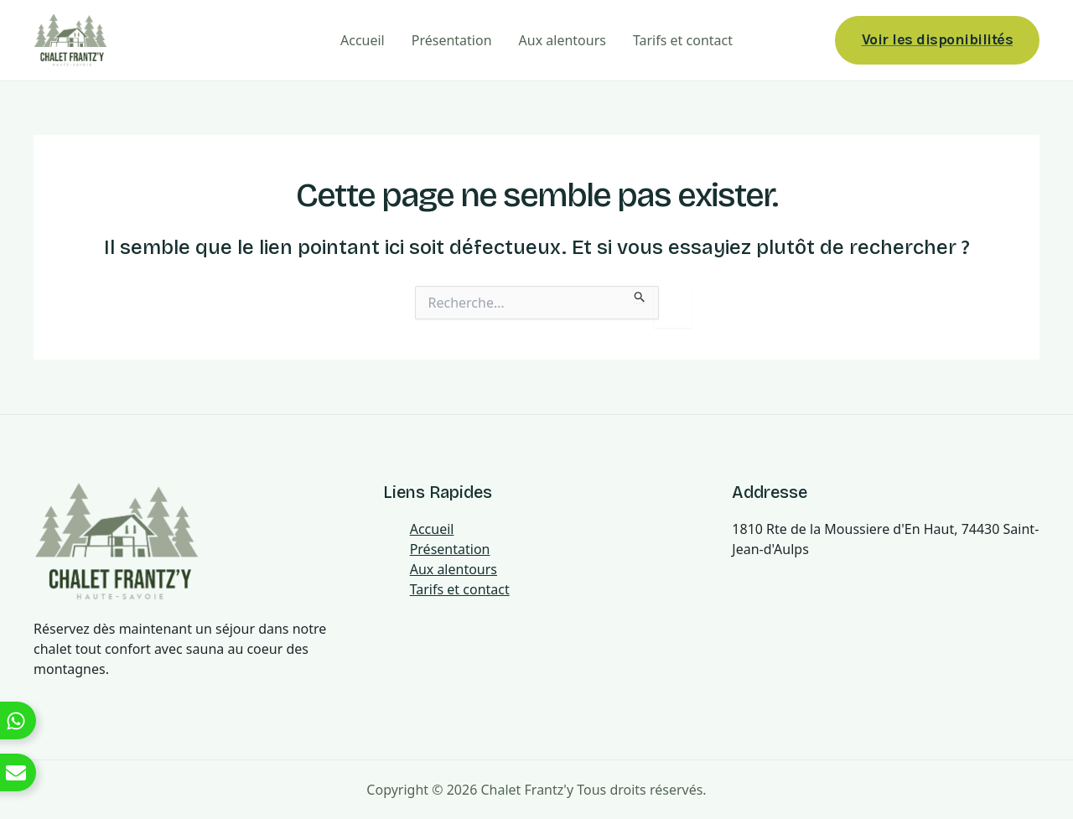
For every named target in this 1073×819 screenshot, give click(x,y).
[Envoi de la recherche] (640, 294)
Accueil (362, 40)
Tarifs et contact (683, 40)
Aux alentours (562, 40)
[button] (937, 40)
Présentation (452, 40)
